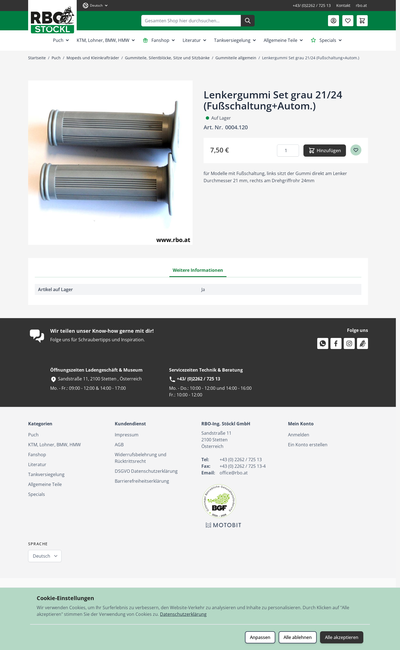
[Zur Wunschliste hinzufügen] (355, 149)
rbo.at (361, 5)
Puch (61, 40)
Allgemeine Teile (284, 40)
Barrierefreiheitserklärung (142, 481)
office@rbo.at (234, 473)
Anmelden (298, 435)
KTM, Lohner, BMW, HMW (106, 40)
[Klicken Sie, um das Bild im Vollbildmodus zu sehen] (110, 162)
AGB (119, 445)
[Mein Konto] (333, 20)
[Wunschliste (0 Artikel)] (347, 20)
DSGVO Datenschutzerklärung (146, 471)
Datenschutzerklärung (183, 614)
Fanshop (159, 40)
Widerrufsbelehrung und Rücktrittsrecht (140, 458)
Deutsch (41, 556)
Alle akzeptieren (341, 637)
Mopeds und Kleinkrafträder (92, 57)
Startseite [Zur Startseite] (37, 57)
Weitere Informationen (198, 270)
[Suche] (248, 20)
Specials (327, 40)
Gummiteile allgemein (235, 57)
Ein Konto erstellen (307, 445)
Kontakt (343, 5)
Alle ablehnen (298, 637)
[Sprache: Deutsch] (95, 5)
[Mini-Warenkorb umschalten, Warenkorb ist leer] (362, 20)
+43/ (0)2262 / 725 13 (312, 5)
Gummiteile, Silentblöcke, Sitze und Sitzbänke (167, 57)
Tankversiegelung (235, 40)
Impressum (126, 435)
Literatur (195, 40)
